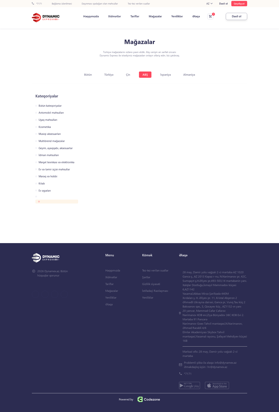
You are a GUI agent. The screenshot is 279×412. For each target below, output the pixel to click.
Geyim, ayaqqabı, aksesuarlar (56, 148)
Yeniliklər (177, 16)
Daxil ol (223, 3)
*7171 (37, 3)
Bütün (88, 74)
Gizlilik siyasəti (151, 284)
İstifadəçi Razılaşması (155, 291)
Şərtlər (146, 277)
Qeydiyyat (239, 3)
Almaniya (189, 74)
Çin (128, 74)
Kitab (42, 183)
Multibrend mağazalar (52, 141)
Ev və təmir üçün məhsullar (54, 169)
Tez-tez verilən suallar (139, 3)
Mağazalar (155, 16)
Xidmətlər (114, 16)
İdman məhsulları (49, 155)
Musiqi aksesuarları (50, 134)
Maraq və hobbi (48, 176)
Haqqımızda (91, 16)
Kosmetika (45, 127)
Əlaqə (196, 16)
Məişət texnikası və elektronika (56, 162)
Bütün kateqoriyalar (50, 105)
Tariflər (134, 16)
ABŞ (145, 74)
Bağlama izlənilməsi (62, 3)
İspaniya (165, 74)
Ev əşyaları (45, 190)
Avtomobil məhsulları (51, 112)
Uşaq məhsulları (48, 119)
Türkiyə (109, 74)
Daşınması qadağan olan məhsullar (100, 3)
